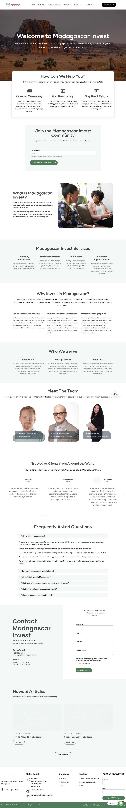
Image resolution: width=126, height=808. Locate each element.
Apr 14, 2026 (17, 733)
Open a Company (29, 96)
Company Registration (88, 782)
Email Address (35, 150)
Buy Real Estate (97, 96)
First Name (80, 624)
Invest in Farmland (54, 5)
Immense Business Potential (62, 313)
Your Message (81, 650)
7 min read (78, 733)
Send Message (83, 670)
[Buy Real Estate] (96, 91)
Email (78, 633)
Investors (98, 359)
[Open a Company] (29, 91)
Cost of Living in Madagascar (78, 737)
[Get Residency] (63, 91)
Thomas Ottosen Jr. (26, 433)
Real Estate (41, 5)
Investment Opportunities (102, 258)
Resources (76, 5)
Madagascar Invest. (20, 805)
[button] (3, 496)
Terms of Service (85, 805)
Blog (82, 786)
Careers (63, 786)
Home (33, 5)
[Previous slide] (13, 448)
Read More (18, 742)
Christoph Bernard (60, 433)
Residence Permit (50, 256)
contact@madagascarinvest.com (42, 795)
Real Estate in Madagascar (90, 778)
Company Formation (24, 258)
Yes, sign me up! (84, 663)
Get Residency (63, 96)
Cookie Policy (109, 805)
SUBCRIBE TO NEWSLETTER (44, 163)
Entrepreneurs (63, 359)
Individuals (28, 359)
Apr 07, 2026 (68, 733)
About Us (64, 778)
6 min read (26, 733)
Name (105, 780)
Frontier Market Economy (26, 313)
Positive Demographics (93, 313)
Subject (79, 642)
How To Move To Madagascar (27, 737)
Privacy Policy (98, 805)
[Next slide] (112, 448)
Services (66, 5)
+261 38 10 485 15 (37, 790)
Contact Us (107, 5)
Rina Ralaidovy (93, 433)
